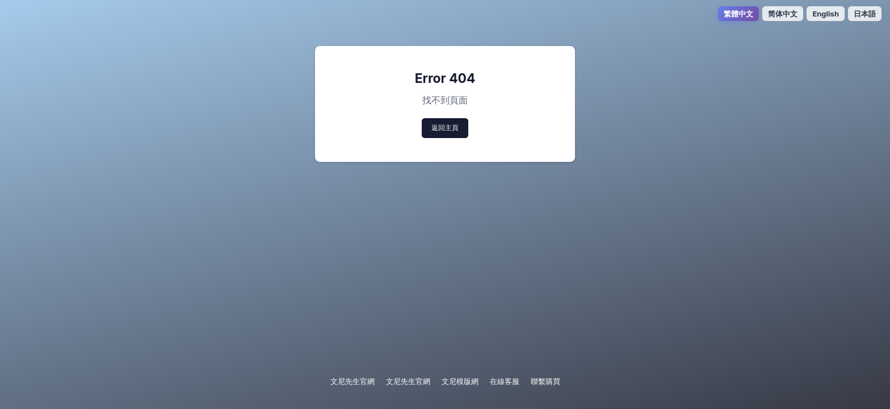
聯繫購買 (545, 381)
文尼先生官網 (352, 381)
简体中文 (782, 13)
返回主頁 (445, 127)
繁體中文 (738, 13)
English (825, 13)
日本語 (865, 13)
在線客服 (504, 381)
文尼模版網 (460, 381)
